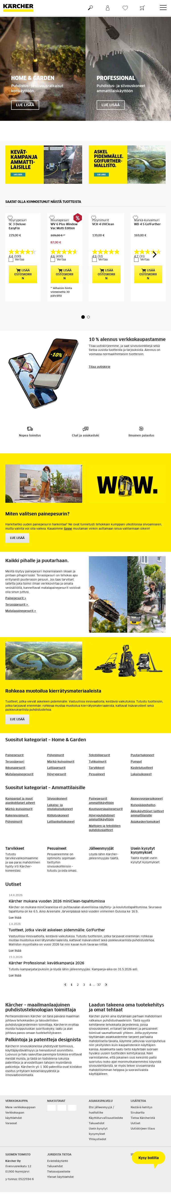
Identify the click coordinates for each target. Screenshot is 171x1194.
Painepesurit (14, 741)
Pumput (136, 747)
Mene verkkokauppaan (20, 1093)
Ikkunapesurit (15, 753)
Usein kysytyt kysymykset (98, 1117)
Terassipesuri (14, 747)
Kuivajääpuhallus (143, 790)
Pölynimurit (55, 741)
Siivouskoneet (57, 784)
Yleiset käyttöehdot (60, 1162)
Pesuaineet (97, 760)
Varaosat (11, 1109)
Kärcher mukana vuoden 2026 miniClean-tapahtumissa (57, 887)
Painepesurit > (15, 584)
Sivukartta (138, 1098)
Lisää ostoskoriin (23, 260)
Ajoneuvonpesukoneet (147, 784)
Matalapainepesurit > (20, 596)
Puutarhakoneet (142, 741)
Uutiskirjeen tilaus (143, 1114)
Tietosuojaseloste (58, 1157)
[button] (83, 302)
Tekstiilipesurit (99, 741)
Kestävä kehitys (141, 1093)
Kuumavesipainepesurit (106, 794)
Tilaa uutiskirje (99, 352)
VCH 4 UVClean (103, 224)
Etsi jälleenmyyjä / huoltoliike (101, 1096)
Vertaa (17, 245)
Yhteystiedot (97, 1125)
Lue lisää (17, 705)
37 (99, 970)
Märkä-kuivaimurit (60, 747)
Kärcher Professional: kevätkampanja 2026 (46, 949)
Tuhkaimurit (97, 747)
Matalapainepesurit (19, 760)
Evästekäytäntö (57, 1146)
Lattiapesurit (56, 753)
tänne (68, 514)
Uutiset (135, 1109)
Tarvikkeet (96, 753)
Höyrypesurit (56, 760)
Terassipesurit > (17, 590)
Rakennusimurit (17, 801)
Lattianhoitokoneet (61, 807)
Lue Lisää (17, 523)
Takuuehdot (96, 1109)
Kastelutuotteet (142, 753)
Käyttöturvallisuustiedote (106, 1103)
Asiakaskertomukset (145, 807)
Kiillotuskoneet (58, 801)
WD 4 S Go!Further (147, 224)
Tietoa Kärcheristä (143, 1103)
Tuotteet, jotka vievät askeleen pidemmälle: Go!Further (57, 916)
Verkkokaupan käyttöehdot (14, 1101)
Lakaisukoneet (141, 760)
